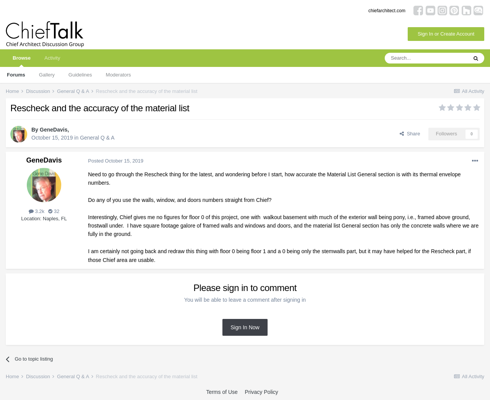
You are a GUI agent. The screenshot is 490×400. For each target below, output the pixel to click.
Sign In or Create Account (446, 34)
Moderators (118, 75)
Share (410, 134)
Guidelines (80, 75)
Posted (116, 161)
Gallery (47, 75)
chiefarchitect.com (386, 10)
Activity (52, 58)
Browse (22, 61)
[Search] (426, 58)
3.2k (36, 211)
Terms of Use (221, 392)
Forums (16, 75)
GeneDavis (53, 130)
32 (53, 211)
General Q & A (97, 138)
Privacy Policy (261, 392)
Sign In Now (244, 327)
